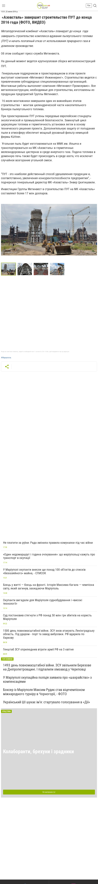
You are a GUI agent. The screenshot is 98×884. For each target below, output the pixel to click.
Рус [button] (88, 5)
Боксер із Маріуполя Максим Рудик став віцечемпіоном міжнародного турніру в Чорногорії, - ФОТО (44, 692)
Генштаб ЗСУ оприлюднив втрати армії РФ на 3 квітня (38, 649)
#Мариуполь (6, 358)
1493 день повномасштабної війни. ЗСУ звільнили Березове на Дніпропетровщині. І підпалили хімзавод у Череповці (47, 667)
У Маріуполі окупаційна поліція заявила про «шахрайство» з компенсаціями (47, 679)
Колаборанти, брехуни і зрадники (38, 752)
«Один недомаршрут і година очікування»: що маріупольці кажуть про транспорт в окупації (49, 556)
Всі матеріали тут (49, 792)
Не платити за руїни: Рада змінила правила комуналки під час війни (48, 542)
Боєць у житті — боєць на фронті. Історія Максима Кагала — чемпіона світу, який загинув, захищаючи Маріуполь (48, 586)
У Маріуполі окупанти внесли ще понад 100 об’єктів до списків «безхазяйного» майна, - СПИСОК (44, 571)
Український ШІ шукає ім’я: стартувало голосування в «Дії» (46, 702)
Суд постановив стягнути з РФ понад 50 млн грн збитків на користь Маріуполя (47, 617)
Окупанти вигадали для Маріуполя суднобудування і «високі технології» (42, 602)
